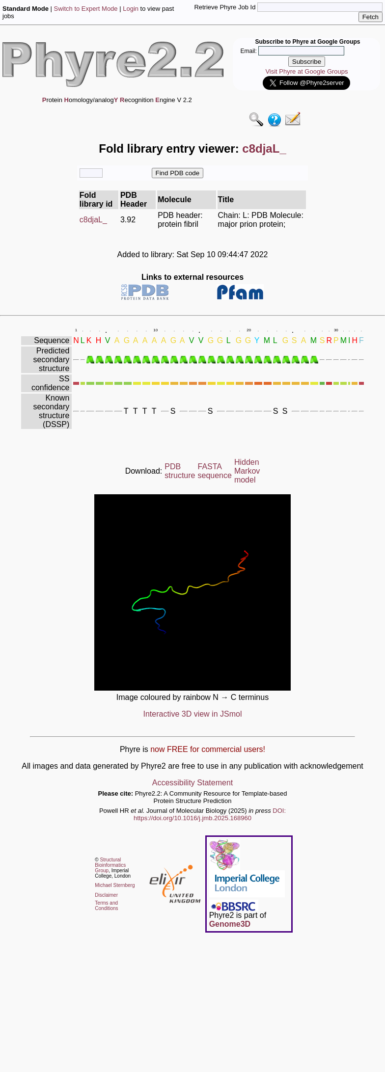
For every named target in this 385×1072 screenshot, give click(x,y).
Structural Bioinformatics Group (110, 865)
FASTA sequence (215, 471)
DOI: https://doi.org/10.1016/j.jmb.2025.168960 (210, 814)
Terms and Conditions (106, 905)
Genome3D (229, 924)
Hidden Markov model (247, 471)
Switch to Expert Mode (86, 8)
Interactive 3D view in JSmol (192, 714)
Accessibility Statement (192, 782)
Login (130, 8)
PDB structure (180, 471)
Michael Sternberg (115, 885)
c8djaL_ (93, 219)
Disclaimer (106, 895)
